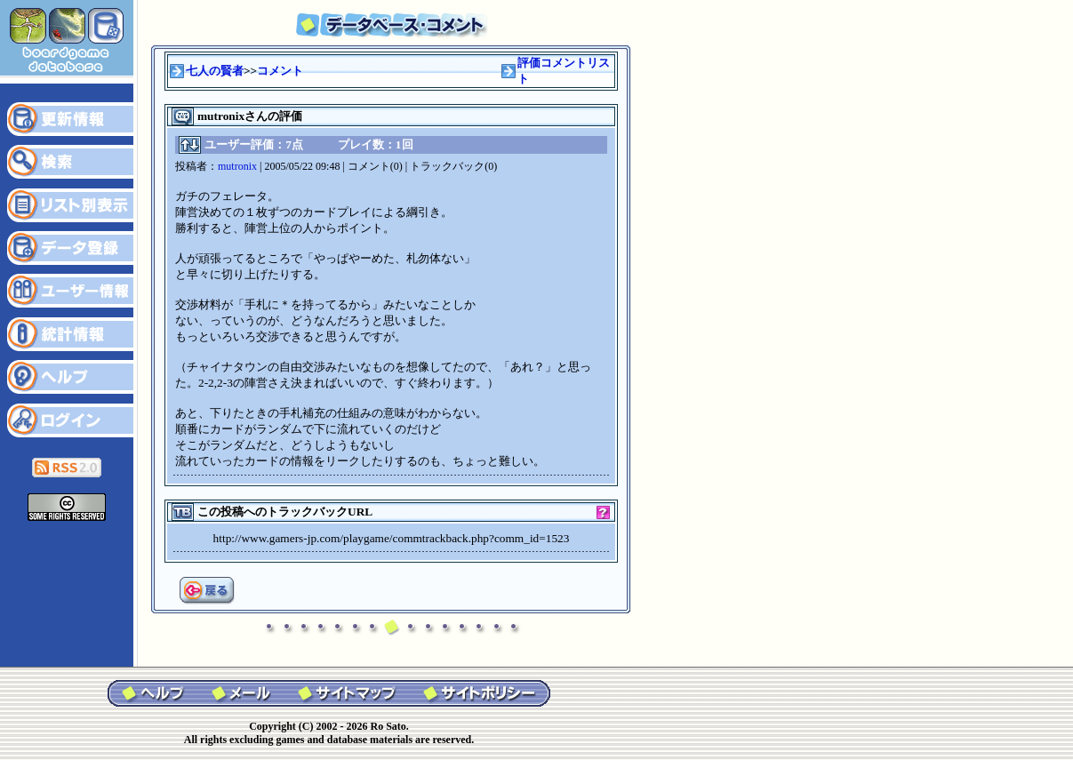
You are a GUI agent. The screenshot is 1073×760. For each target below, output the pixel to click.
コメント (280, 70)
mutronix (237, 166)
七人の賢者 (215, 70)
